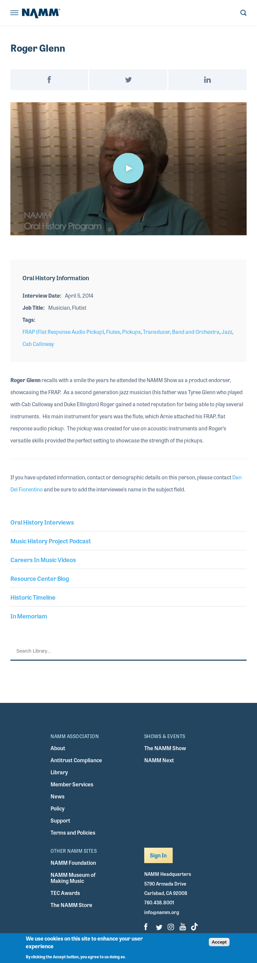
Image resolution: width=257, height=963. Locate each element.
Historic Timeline (33, 597)
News (58, 796)
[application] (128, 168)
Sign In (158, 855)
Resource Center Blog (39, 578)
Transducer (156, 332)
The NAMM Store (71, 905)
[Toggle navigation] (14, 13)
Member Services (72, 784)
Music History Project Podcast (50, 540)
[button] (128, 168)
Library (59, 772)
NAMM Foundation (73, 862)
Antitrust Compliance (76, 760)
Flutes (113, 332)
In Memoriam (28, 615)
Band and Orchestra (196, 332)
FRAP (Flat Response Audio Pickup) (63, 332)
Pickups (131, 332)
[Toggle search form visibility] (243, 13)
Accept (219, 942)
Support (60, 820)
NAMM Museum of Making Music (73, 878)
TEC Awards (65, 893)
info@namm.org (161, 912)
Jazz (227, 332)
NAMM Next (159, 760)
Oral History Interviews (42, 522)
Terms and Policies (73, 832)
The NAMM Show (165, 748)
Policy (58, 808)
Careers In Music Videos (43, 559)
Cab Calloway (38, 344)
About (58, 748)
